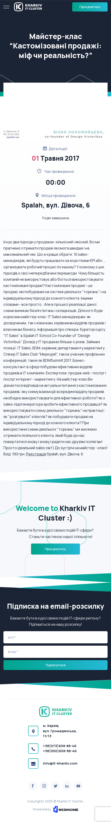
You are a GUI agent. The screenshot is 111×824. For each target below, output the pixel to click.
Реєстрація (36, 454)
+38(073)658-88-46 (60, 745)
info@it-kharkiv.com (60, 763)
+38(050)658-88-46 (60, 750)
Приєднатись (89, 7)
